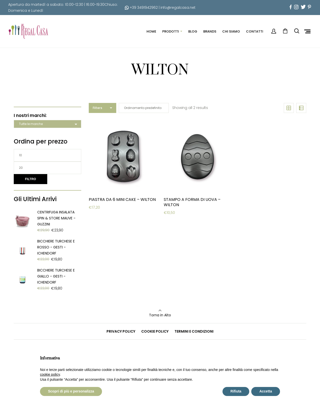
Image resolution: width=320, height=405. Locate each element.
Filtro (30, 179)
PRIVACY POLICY (120, 331)
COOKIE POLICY (154, 331)
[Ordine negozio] (144, 108)
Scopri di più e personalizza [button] (71, 391)
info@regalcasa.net (178, 7)
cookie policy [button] (50, 374)
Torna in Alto (160, 315)
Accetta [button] (265, 391)
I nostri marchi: (30, 115)
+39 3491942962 (141, 7)
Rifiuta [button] (236, 391)
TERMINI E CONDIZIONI (194, 331)
